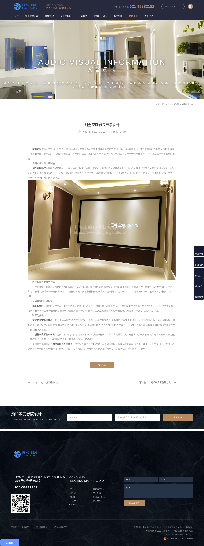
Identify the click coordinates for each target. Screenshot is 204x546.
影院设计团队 (100, 16)
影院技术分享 (187, 104)
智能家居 (49, 16)
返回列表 (102, 365)
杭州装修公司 (42, 527)
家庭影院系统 (32, 16)
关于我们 (148, 16)
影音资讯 (133, 16)
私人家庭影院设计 (61, 527)
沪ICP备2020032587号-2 (182, 535)
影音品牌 (117, 16)
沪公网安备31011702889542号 (180, 538)
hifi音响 (83, 16)
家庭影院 (26, 527)
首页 (16, 16)
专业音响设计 (67, 16)
